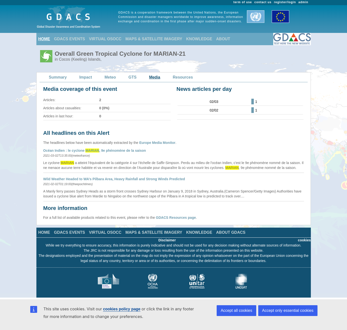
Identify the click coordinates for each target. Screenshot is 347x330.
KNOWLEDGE (199, 39)
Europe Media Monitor (157, 143)
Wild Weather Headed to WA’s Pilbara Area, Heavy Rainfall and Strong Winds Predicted (114, 179)
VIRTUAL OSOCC (105, 39)
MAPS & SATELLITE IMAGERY (153, 39)
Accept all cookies (236, 310)
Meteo (110, 77)
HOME (44, 39)
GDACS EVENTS (69, 39)
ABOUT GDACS (230, 232)
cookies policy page (121, 309)
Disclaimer (167, 240)
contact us (263, 2)
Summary (58, 77)
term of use (242, 2)
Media (154, 77)
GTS (132, 77)
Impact (85, 77)
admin (303, 2)
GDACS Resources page (176, 218)
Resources (183, 77)
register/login (285, 2)
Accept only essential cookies (288, 310)
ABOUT (223, 39)
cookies (304, 240)
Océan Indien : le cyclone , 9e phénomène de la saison (94, 150)
